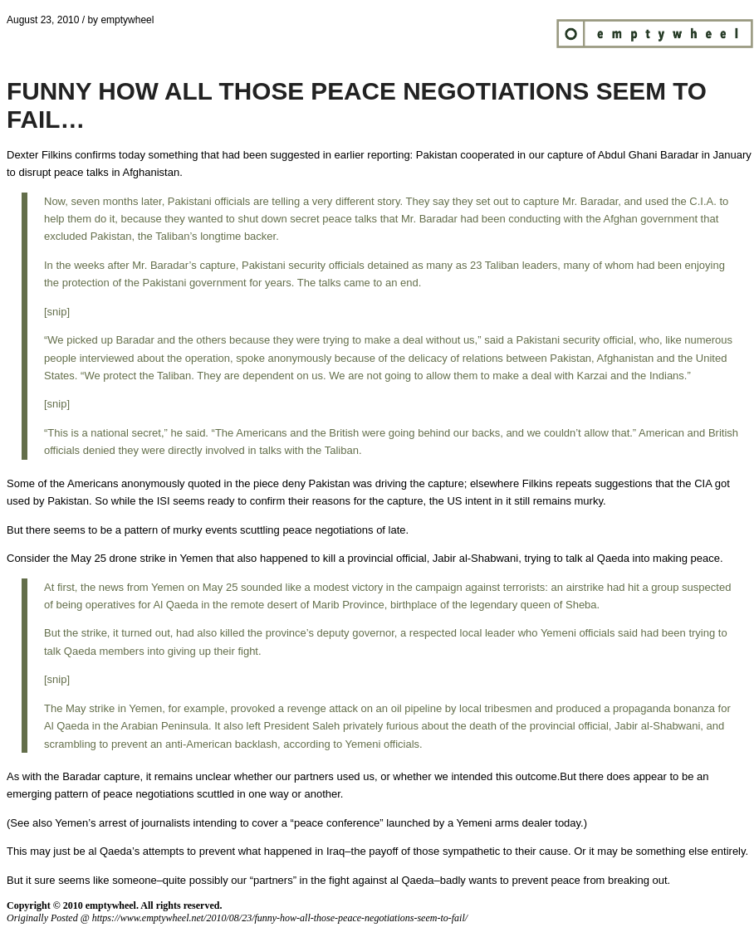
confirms (95, 155)
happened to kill (297, 558)
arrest (112, 823)
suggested (295, 155)
